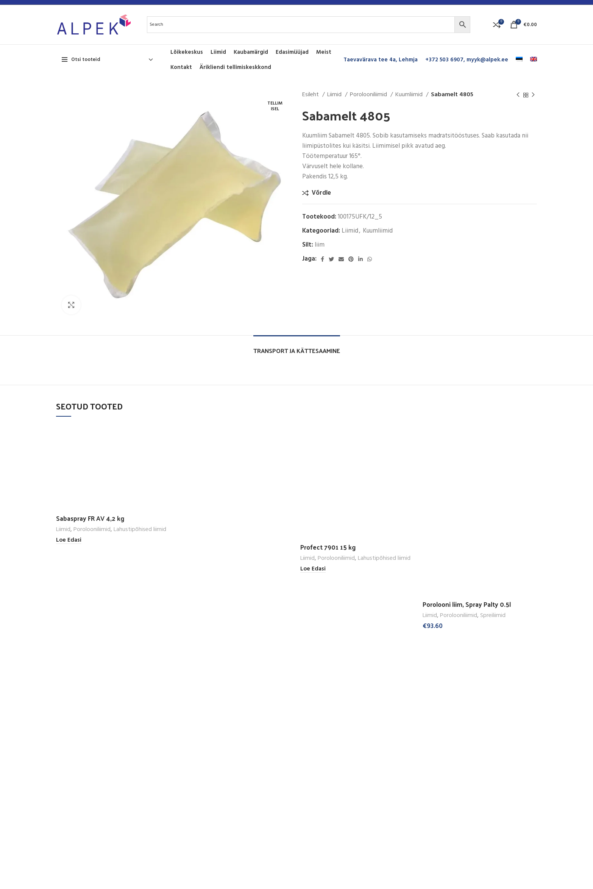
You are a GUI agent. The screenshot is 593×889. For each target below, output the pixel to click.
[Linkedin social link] (360, 259)
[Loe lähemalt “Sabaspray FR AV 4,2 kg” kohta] (68, 540)
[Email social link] (341, 259)
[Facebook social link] (322, 259)
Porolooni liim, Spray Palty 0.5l (467, 604)
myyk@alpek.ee (487, 59)
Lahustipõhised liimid (140, 529)
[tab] (296, 346)
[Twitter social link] (331, 259)
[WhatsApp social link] (369, 259)
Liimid (335, 95)
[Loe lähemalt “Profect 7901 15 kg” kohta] (313, 569)
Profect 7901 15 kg (328, 547)
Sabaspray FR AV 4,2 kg (90, 518)
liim (320, 245)
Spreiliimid (493, 615)
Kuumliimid (409, 95)
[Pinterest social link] (351, 259)
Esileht (311, 95)
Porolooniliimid (369, 95)
